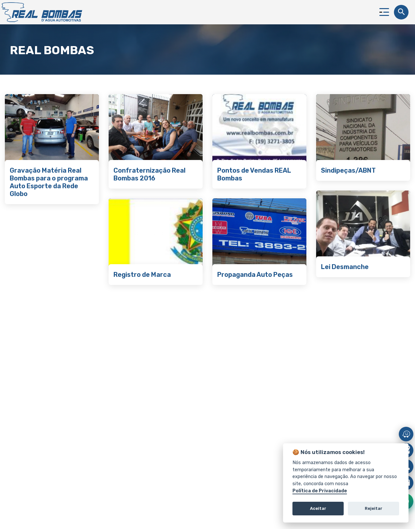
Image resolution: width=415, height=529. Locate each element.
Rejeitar (373, 508)
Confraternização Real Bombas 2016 (149, 174)
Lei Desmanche (345, 267)
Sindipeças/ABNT (348, 170)
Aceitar (318, 508)
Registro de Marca (142, 274)
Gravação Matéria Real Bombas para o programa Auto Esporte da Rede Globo (49, 182)
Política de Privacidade (319, 491)
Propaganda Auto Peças (255, 274)
